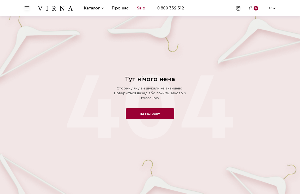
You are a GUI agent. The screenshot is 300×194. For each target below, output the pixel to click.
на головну (150, 114)
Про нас (120, 8)
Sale (141, 8)
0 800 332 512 (170, 8)
